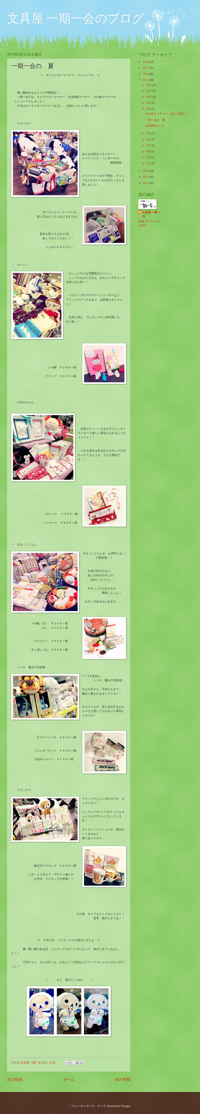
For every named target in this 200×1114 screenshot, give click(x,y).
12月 (149, 85)
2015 (146, 80)
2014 (146, 170)
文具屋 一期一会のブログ (75, 18)
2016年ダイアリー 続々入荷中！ (166, 113)
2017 (146, 67)
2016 (146, 73)
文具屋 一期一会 (151, 214)
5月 (148, 145)
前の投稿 (122, 1079)
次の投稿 (14, 1079)
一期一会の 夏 (155, 119)
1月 (148, 163)
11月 (149, 90)
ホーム (69, 1079)
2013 (146, 177)
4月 (148, 151)
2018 (146, 62)
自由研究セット (155, 125)
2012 (146, 183)
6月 (148, 139)
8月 (148, 108)
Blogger (125, 1106)
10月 (149, 96)
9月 (148, 102)
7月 (148, 133)
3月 (148, 157)
